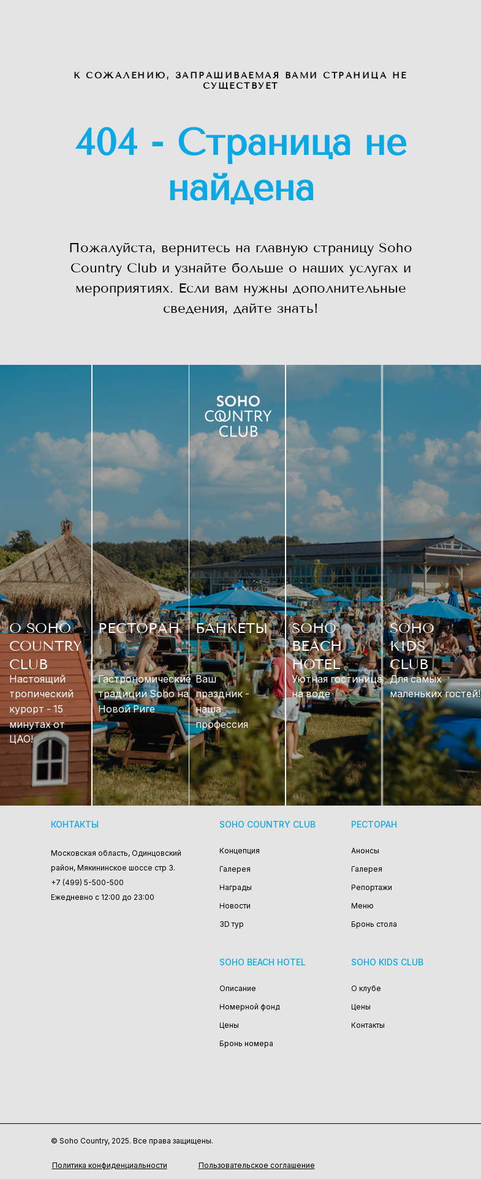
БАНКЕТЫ (231, 628)
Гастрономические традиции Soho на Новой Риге (144, 694)
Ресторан (374, 824)
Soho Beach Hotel (262, 962)
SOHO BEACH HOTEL (317, 646)
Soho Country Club (267, 824)
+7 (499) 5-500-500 (87, 882)
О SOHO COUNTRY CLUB (45, 646)
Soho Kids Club (387, 962)
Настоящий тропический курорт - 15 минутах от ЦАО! (41, 709)
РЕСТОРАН (139, 628)
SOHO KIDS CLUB (412, 646)
